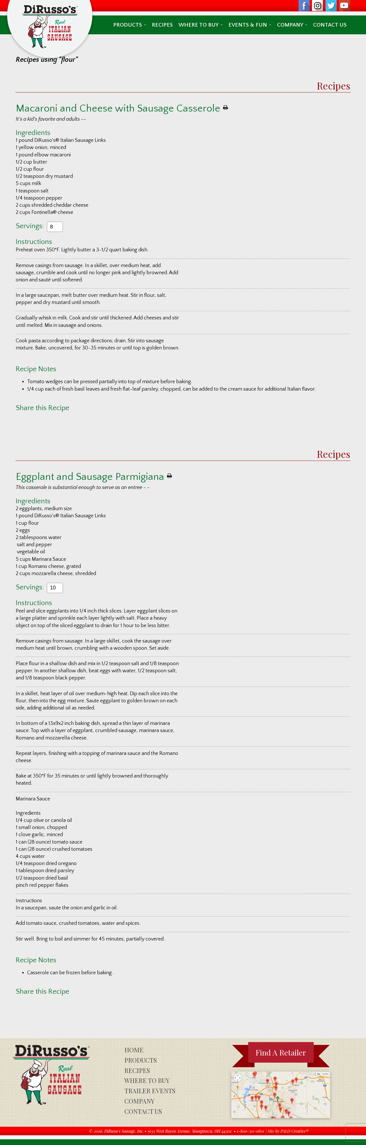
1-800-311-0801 (250, 1131)
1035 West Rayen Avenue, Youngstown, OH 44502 (190, 1131)
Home (134, 1050)
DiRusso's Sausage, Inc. (124, 1131)
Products (129, 25)
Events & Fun (249, 25)
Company (292, 25)
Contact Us (330, 25)
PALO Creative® (295, 1131)
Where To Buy (200, 25)
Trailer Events (149, 1091)
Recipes (162, 25)
